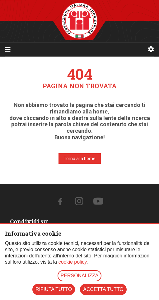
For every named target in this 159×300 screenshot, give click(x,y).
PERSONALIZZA (80, 275)
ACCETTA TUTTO (103, 289)
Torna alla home (80, 158)
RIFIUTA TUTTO (53, 289)
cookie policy (72, 262)
